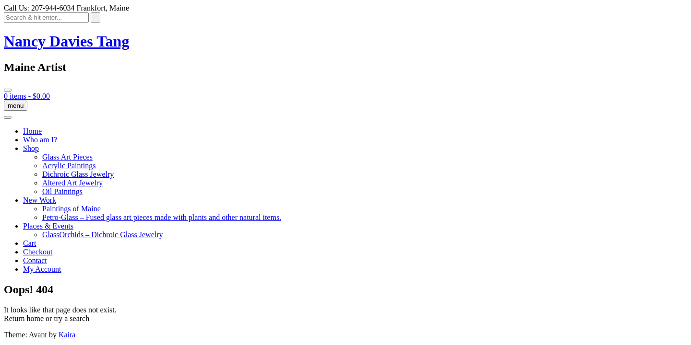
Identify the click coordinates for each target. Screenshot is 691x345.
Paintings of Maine (71, 209)
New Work (39, 200)
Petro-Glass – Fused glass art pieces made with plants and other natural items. (161, 217)
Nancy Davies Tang (66, 41)
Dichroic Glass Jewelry (78, 174)
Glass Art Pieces (67, 157)
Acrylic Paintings (69, 165)
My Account (42, 269)
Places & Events (48, 226)
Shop (31, 148)
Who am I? (40, 140)
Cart (29, 243)
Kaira (67, 335)
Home (32, 131)
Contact (35, 260)
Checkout (37, 252)
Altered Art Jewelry (72, 183)
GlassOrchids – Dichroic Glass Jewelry (102, 234)
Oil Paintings (62, 191)
